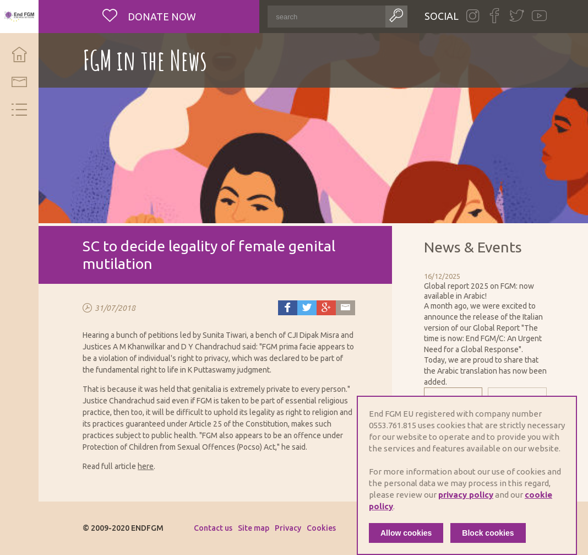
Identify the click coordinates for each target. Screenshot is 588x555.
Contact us (213, 528)
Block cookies (488, 533)
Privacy (288, 528)
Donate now (161, 16)
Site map (253, 528)
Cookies (321, 528)
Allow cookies (406, 533)
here (146, 466)
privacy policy (465, 494)
